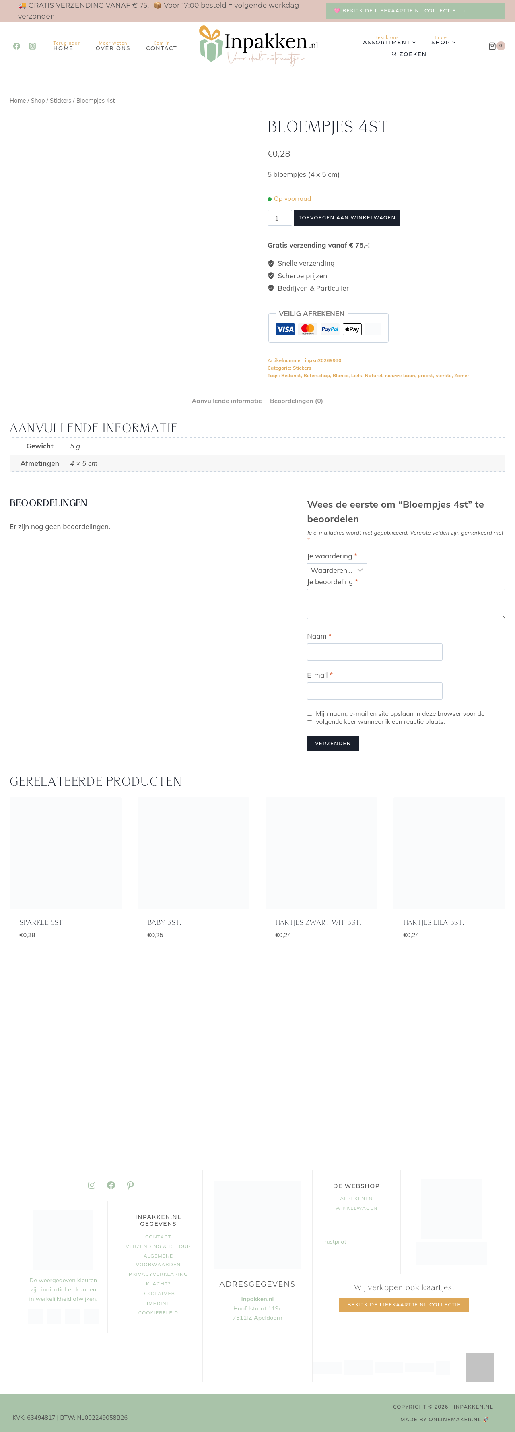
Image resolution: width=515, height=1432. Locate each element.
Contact (161, 45)
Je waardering (332, 556)
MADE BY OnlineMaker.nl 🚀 (445, 1419)
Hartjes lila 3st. (434, 923)
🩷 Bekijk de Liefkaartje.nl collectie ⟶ (399, 11)
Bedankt (291, 375)
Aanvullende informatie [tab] (227, 401)
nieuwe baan (400, 375)
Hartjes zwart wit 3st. (319, 923)
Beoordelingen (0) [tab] (296, 401)
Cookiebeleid (158, 1313)
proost (425, 375)
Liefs (356, 375)
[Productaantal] (280, 218)
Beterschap (317, 375)
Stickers (302, 368)
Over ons (113, 45)
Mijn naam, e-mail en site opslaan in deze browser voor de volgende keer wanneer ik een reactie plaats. (400, 717)
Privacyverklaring (158, 1274)
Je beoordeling (332, 581)
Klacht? (158, 1284)
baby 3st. (165, 923)
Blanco (341, 375)
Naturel (373, 375)
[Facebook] (16, 46)
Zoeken (413, 54)
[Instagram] (32, 46)
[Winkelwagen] (496, 45)
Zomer (461, 375)
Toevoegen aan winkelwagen (347, 218)
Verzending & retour (158, 1246)
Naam (319, 636)
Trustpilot (333, 1241)
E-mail (320, 675)
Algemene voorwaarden (158, 1260)
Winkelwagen (357, 1208)
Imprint (158, 1303)
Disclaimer (158, 1293)
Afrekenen (356, 1198)
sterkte (444, 375)
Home (67, 45)
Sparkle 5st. (42, 923)
